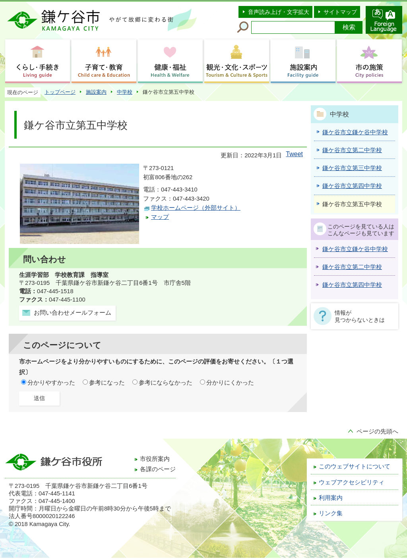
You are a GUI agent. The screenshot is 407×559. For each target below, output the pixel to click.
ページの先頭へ (377, 431)
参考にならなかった (165, 382)
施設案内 (96, 92)
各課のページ (158, 469)
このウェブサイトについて (354, 466)
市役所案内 (155, 459)
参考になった (107, 382)
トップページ (60, 92)
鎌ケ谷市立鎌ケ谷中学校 (355, 249)
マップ (160, 217)
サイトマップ (340, 12)
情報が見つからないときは (360, 316)
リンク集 (331, 513)
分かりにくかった (230, 382)
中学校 (124, 92)
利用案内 (331, 498)
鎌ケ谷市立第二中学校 (352, 267)
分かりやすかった (51, 382)
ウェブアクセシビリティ (351, 482)
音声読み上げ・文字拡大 (278, 12)
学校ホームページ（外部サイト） (195, 208)
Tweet (294, 154)
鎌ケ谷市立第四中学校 (352, 285)
